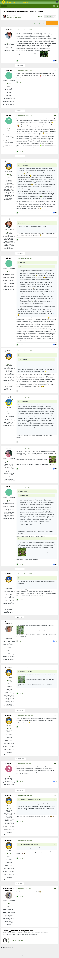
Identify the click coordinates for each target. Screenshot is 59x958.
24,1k (9, 174)
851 (8, 776)
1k (9, 903)
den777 (32, 844)
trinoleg (9, 115)
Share (40, 16)
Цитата (21, 60)
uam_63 (9, 70)
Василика (8, 763)
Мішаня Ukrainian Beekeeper (9, 889)
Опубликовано (24, 29)
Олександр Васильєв (9, 622)
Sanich (9, 397)
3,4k (9, 232)
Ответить (52, 23)
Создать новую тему (38, 23)
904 (8, 461)
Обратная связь (32, 953)
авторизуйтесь (7, 934)
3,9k (9, 637)
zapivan (9, 448)
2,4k (9, 43)
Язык (24, 953)
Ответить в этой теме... (17, 940)
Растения (18, 17)
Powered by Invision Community (29, 955)
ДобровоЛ (9, 161)
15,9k (9, 411)
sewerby (13, 15)
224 (8, 128)
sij (9, 219)
